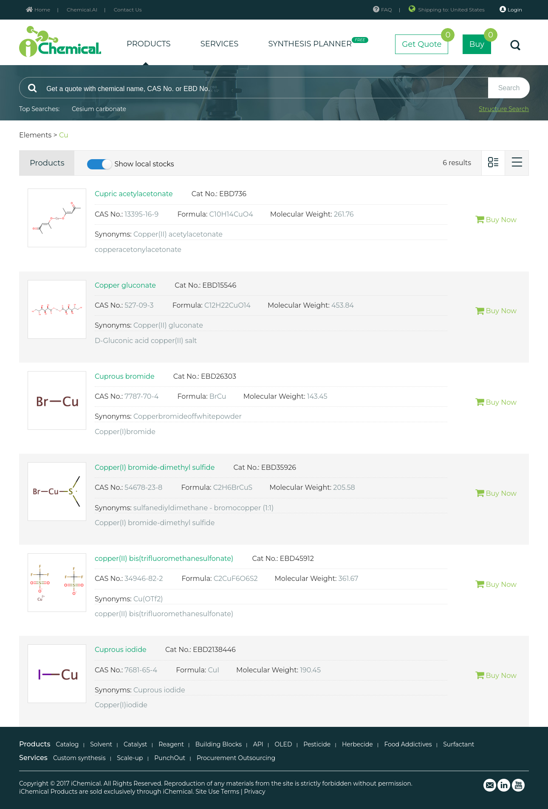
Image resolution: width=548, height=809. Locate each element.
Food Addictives (408, 744)
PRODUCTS (149, 44)
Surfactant (458, 744)
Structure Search (504, 109)
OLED (283, 744)
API (258, 744)
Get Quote (425, 41)
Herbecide (357, 744)
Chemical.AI (82, 9)
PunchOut (169, 758)
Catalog (67, 744)
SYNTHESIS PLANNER (317, 43)
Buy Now (496, 220)
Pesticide (316, 744)
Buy (480, 41)
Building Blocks (218, 744)
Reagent (171, 744)
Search (509, 87)
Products (47, 163)
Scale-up (130, 758)
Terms (230, 791)
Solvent (101, 744)
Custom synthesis (79, 758)
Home (38, 9)
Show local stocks (144, 164)
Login (511, 9)
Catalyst (135, 744)
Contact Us (128, 9)
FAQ (382, 9)
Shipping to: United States (447, 9)
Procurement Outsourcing (236, 758)
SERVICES (220, 44)
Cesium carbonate (99, 109)
